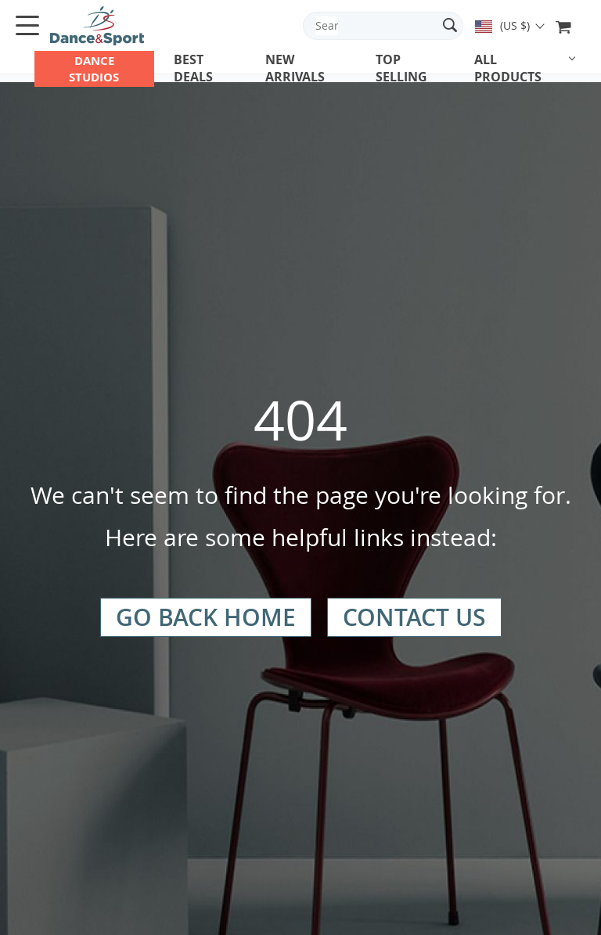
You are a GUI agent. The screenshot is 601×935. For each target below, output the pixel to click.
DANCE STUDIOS (94, 68)
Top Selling (401, 68)
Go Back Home (206, 617)
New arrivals (295, 68)
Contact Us (414, 617)
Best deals (193, 68)
